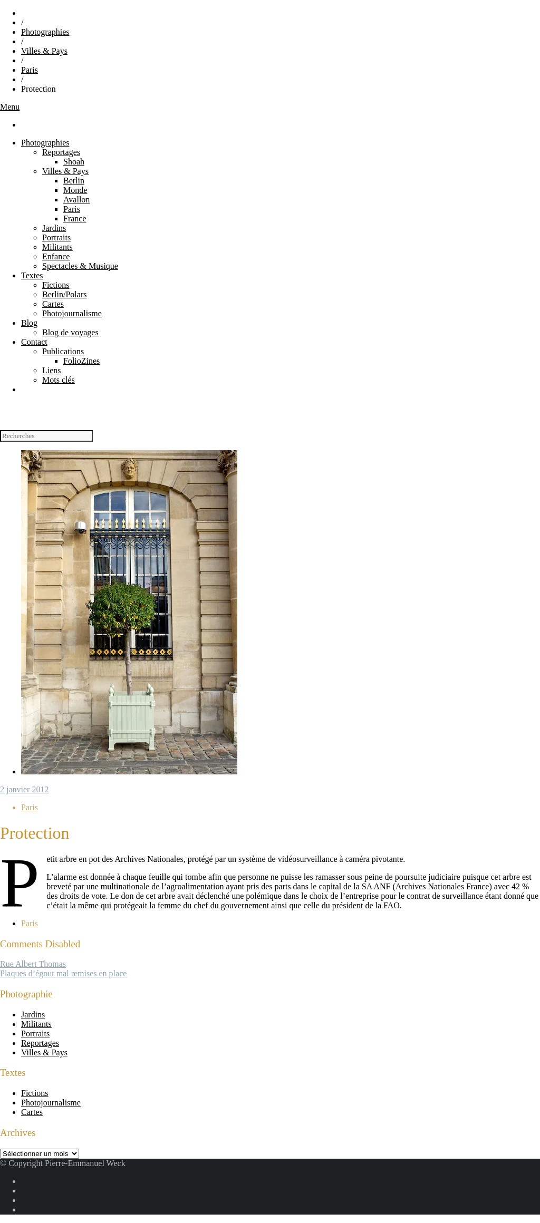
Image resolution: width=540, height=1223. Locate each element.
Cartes (53, 303)
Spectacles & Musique (80, 265)
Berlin (73, 180)
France (74, 218)
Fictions (56, 284)
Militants (57, 246)
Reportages (61, 152)
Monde (75, 190)
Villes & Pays (44, 50)
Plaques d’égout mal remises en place (63, 973)
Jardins (54, 228)
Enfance (56, 256)
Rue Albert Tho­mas (33, 963)
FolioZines (81, 360)
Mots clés (58, 379)
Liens (51, 370)
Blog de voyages (70, 332)
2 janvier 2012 (24, 789)
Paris (29, 69)
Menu (10, 106)
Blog (29, 322)
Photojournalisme (72, 313)
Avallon (76, 199)
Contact (34, 341)
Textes (32, 275)
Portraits (56, 237)
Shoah (73, 161)
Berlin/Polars (64, 294)
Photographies (45, 31)
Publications (63, 351)
